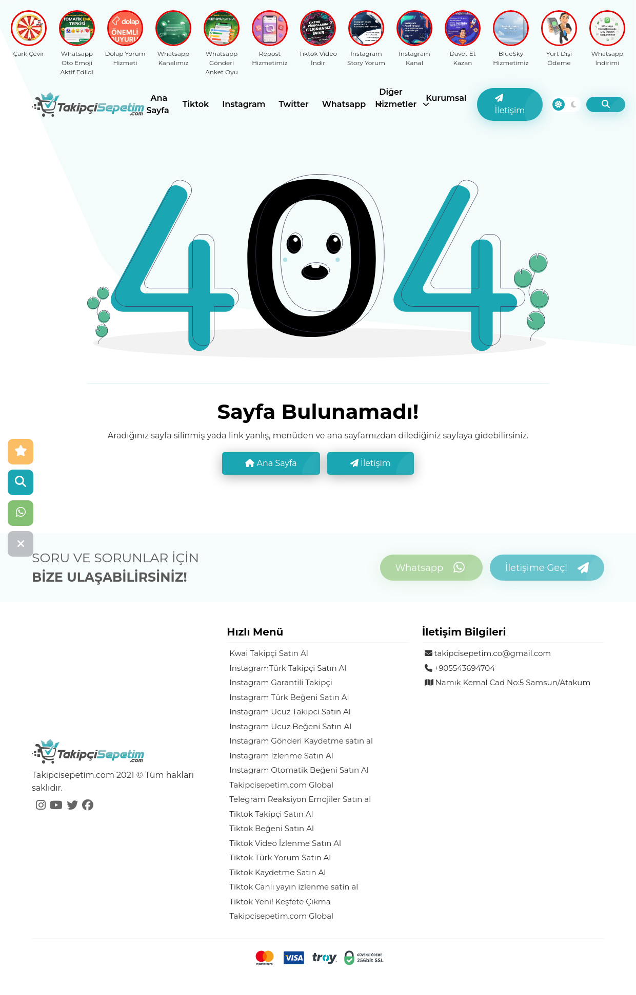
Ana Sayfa (158, 104)
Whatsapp (344, 104)
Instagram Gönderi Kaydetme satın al (301, 741)
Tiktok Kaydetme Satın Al (277, 872)
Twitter (293, 104)
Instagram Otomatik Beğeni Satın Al (299, 770)
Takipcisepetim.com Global (281, 785)
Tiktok (196, 104)
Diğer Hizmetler (395, 98)
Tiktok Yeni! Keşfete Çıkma (279, 901)
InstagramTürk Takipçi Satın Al (287, 668)
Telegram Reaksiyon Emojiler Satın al (300, 799)
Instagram (243, 104)
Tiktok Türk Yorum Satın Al (280, 857)
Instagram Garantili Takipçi (280, 682)
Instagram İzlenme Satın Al (281, 755)
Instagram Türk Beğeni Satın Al (289, 697)
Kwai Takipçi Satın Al (268, 653)
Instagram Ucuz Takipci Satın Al (290, 711)
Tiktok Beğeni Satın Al (271, 828)
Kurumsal (446, 98)
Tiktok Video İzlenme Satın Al (285, 843)
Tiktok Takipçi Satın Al (271, 814)
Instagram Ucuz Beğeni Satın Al (290, 726)
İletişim (510, 104)
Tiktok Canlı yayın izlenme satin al (293, 887)
